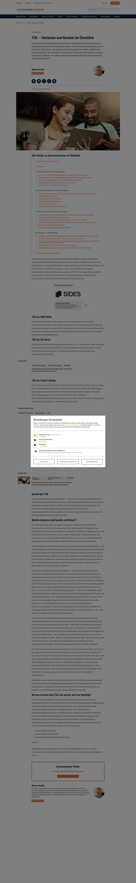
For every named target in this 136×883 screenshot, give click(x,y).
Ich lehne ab (44, 462)
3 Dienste (43, 446)
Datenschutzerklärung (72, 425)
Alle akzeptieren (92, 462)
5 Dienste (43, 441)
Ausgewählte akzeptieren (68, 462)
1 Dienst (42, 436)
